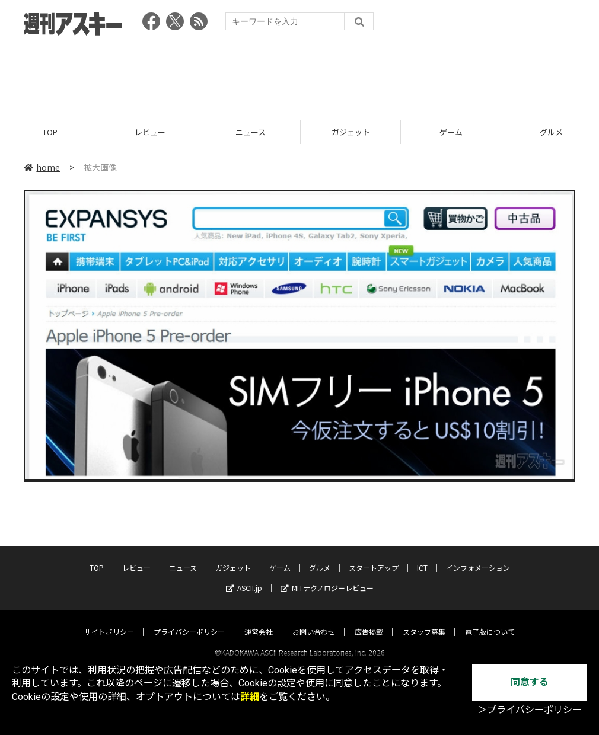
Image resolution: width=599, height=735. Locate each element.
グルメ (319, 557)
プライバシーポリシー (189, 621)
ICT (422, 557)
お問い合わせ (313, 621)
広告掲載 (369, 621)
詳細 (249, 696)
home (42, 167)
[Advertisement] (299, 74)
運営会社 (258, 621)
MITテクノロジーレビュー (327, 577)
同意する (530, 682)
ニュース (250, 132)
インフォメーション (478, 557)
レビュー (150, 132)
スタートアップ (374, 557)
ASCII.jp (244, 577)
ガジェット (351, 132)
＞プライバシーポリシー (529, 709)
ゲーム (451, 132)
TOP (50, 132)
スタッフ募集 (424, 621)
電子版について (490, 621)
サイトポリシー (109, 621)
